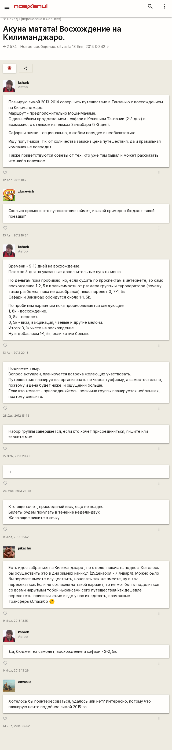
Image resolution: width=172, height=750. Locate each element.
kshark (23, 83)
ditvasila (64, 46)
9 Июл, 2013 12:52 (16, 537)
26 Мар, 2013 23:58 (17, 491)
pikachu (24, 548)
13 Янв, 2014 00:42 (90, 46)
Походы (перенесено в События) (32, 19)
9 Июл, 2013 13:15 (15, 621)
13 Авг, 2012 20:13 (15, 353)
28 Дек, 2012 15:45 (16, 415)
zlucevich (26, 191)
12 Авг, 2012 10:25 (15, 180)
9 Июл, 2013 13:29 (16, 670)
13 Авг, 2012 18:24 (15, 235)
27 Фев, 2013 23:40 (16, 456)
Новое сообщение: (38, 46)
